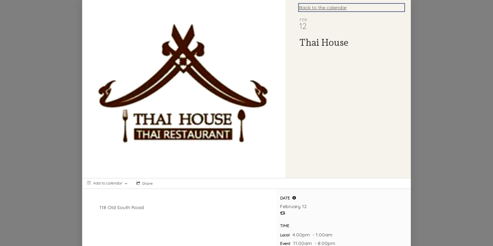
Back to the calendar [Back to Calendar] (323, 7)
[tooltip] (294, 198)
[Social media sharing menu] (143, 183)
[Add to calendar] (107, 183)
